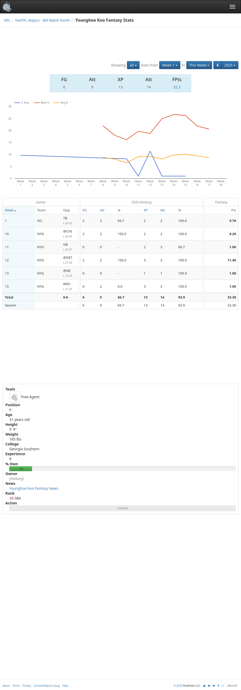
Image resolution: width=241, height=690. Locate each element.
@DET (70, 260)
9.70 (232, 220)
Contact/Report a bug (47, 685)
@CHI (70, 234)
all (133, 65)
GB (70, 247)
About (6, 685)
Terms (16, 685)
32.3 (177, 87)
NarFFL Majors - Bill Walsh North (42, 20)
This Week (199, 65)
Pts (233, 210)
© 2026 (177, 685)
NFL (7, 20)
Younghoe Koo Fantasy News (33, 488)
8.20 (232, 233)
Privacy (26, 685)
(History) (16, 478)
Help (65, 685)
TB (70, 221)
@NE (70, 273)
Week (10, 210)
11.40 (232, 260)
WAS (70, 286)
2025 (230, 65)
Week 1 (169, 65)
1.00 (232, 247)
